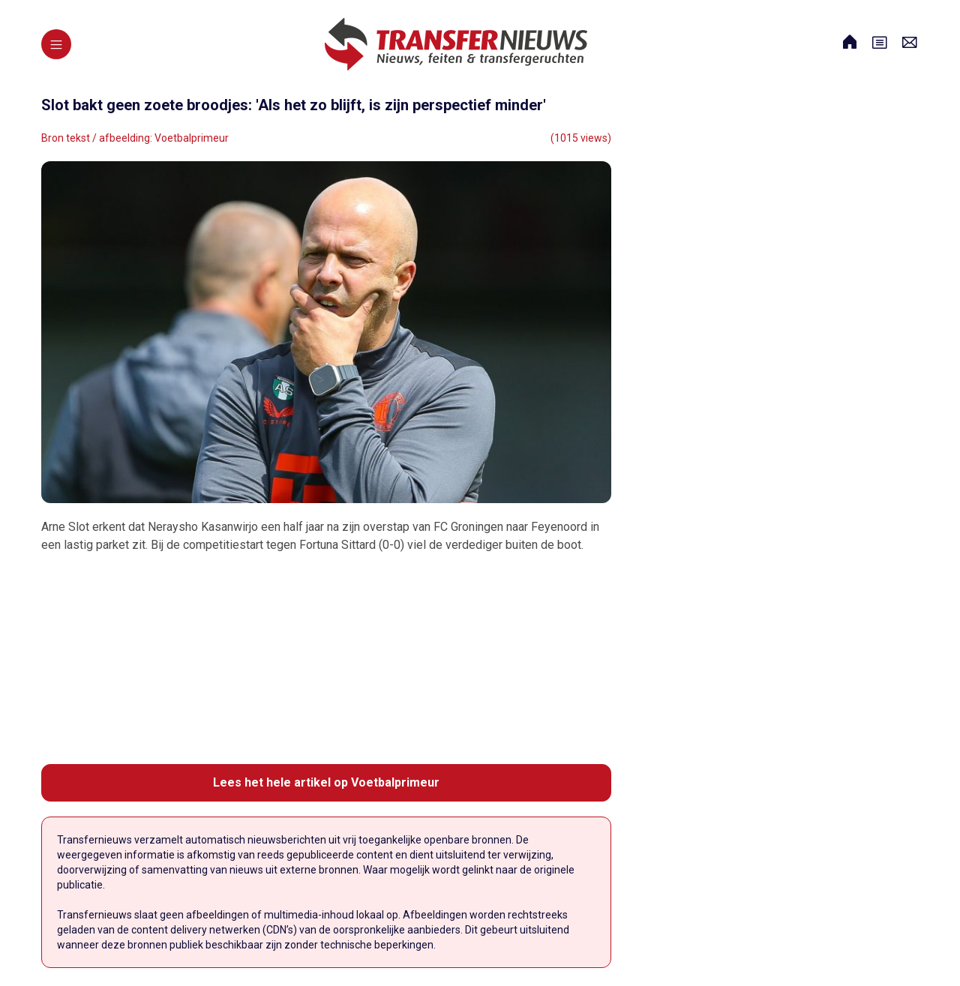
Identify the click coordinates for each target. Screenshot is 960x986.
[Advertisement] (326, 659)
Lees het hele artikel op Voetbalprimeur (326, 782)
